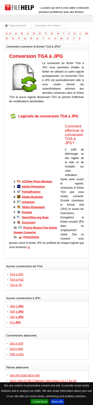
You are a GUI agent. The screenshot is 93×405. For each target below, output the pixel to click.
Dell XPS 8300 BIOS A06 (25, 375)
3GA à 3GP (16, 343)
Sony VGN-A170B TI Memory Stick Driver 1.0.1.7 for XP (43, 380)
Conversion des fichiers (47, 25)
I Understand (39, 401)
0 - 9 (8, 33)
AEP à (16, 317)
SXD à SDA (17, 354)
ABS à (16, 306)
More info (57, 401)
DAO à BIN (16, 349)
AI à (15, 322)
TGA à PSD (17, 279)
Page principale (17, 25)
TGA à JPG (16, 274)
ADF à (16, 311)
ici (28, 247)
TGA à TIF (16, 285)
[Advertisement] (37, 149)
